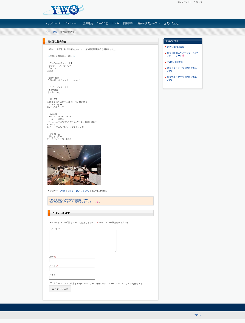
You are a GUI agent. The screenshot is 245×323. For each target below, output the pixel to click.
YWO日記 (102, 23)
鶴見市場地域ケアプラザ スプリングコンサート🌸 (74, 202)
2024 (62, 191)
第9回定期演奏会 (57, 41)
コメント (54, 228)
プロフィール (71, 23)
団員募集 (128, 23)
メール (53, 270)
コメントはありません (78, 191)
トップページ (52, 23)
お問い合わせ (171, 23)
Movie (115, 23)
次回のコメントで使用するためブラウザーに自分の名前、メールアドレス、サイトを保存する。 (99, 288)
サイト (52, 279)
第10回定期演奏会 (175, 46)
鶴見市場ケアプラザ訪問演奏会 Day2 (69, 199)
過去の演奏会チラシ (148, 23)
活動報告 (88, 23)
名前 (52, 261)
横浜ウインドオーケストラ (68, 10)
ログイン (198, 319)
